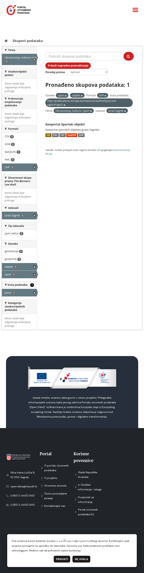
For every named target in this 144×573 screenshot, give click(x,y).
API (98, 150)
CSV (48, 135)
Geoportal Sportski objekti (65, 124)
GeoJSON (72, 135)
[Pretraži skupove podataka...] (84, 56)
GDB (81, 135)
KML (55, 135)
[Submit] (129, 56)
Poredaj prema (55, 72)
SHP (62, 135)
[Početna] (6, 40)
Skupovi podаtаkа (28, 40)
